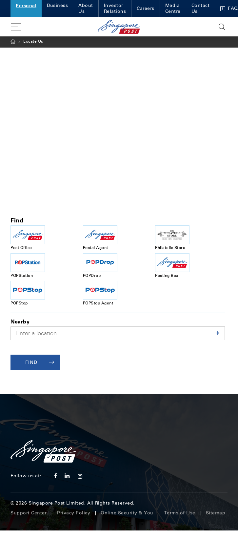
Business (57, 5)
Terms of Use (179, 513)
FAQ (229, 8)
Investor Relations (115, 8)
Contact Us (200, 8)
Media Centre (173, 8)
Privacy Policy (73, 513)
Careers (145, 8)
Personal (26, 5)
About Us (85, 8)
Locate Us (33, 41)
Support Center (28, 513)
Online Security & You (127, 513)
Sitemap (216, 513)
